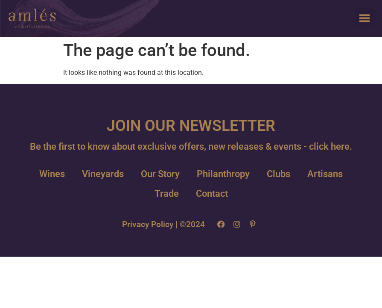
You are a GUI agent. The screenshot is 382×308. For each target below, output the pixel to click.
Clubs (278, 174)
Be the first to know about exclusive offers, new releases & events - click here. (191, 146)
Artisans (325, 174)
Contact (212, 193)
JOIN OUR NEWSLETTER (191, 126)
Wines (52, 174)
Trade (167, 193)
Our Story (160, 174)
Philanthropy (223, 174)
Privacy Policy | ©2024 (163, 224)
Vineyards (103, 174)
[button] (364, 18)
